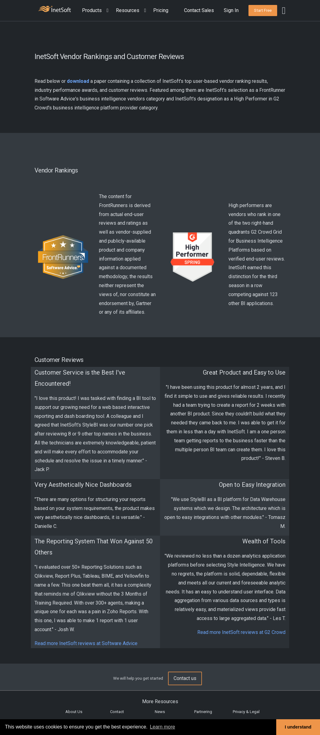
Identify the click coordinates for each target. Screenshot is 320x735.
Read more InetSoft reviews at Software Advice (86, 643)
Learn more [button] (162, 726)
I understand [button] (298, 726)
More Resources (160, 701)
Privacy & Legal (246, 711)
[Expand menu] (106, 11)
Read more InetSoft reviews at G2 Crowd (241, 632)
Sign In (231, 10)
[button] (96, 10)
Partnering (203, 711)
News (160, 711)
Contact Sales (199, 10)
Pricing (160, 10)
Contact (117, 711)
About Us (73, 711)
